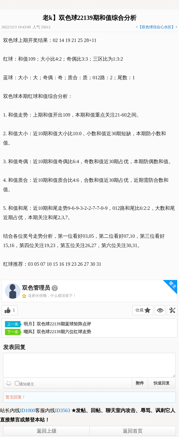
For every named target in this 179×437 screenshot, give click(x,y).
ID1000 (27, 410)
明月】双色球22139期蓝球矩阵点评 (48, 324)
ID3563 (62, 410)
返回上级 (47, 431)
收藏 (139, 310)
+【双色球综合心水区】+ (156, 27)
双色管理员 (36, 288)
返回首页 (133, 431)
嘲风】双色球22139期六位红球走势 (48, 332)
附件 (140, 383)
